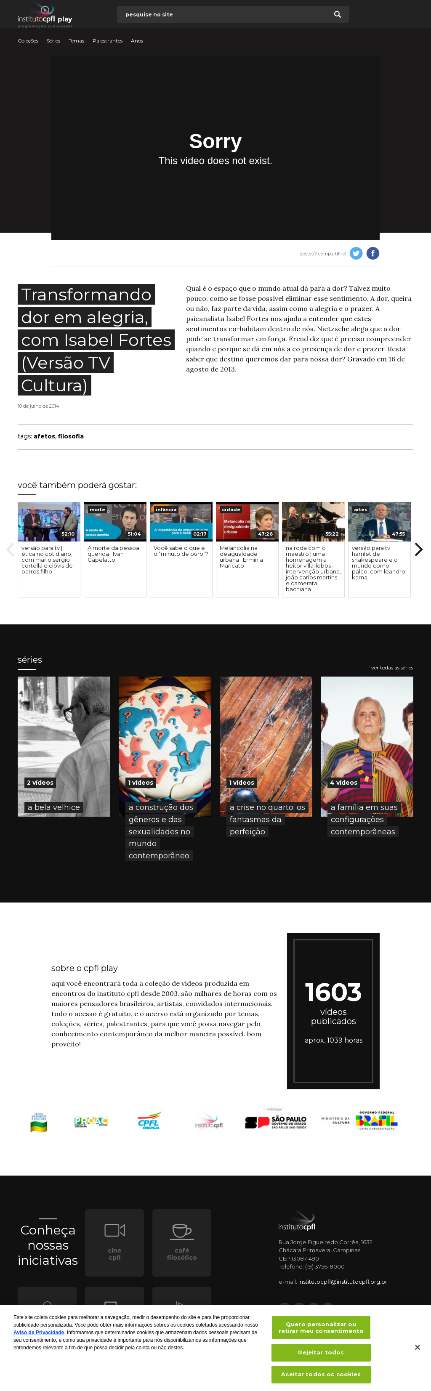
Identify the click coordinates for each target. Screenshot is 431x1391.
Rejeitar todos (321, 1355)
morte (97, 509)
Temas (76, 40)
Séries (53, 40)
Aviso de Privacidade (38, 1335)
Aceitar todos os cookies (321, 1377)
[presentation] (49, 522)
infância (166, 509)
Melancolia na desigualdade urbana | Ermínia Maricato (241, 556)
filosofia (71, 436)
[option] (49, 549)
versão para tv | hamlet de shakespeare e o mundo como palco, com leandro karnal (378, 562)
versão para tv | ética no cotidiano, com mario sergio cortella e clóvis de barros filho (47, 559)
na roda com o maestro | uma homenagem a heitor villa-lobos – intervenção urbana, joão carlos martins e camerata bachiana (313, 568)
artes (360, 509)
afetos (44, 436)
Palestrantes (107, 40)
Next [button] (419, 549)
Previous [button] (10, 549)
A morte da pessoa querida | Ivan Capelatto (113, 554)
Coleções (28, 40)
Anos (137, 40)
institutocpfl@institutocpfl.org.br (342, 1281)
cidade (231, 509)
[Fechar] (417, 1350)
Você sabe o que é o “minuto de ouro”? (181, 551)
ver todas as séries (392, 668)
